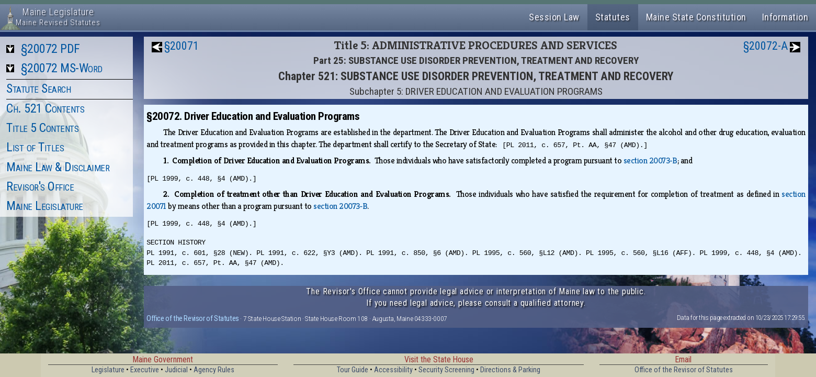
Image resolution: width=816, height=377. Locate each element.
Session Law (554, 17)
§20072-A (765, 45)
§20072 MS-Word (62, 68)
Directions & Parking (510, 369)
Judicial (176, 369)
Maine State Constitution (696, 17)
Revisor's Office (40, 186)
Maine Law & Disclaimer (57, 167)
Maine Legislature (44, 205)
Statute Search (38, 88)
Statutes (612, 17)
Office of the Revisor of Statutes (192, 318)
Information (785, 17)
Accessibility (393, 369)
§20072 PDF (50, 48)
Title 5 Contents (42, 127)
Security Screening (446, 369)
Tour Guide (352, 369)
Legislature (108, 369)
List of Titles (35, 147)
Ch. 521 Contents (45, 108)
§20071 (181, 45)
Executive (144, 369)
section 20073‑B (650, 160)
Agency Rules (214, 369)
